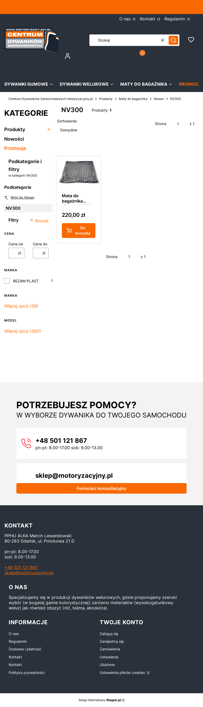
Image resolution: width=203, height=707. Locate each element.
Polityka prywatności (27, 672)
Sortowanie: (67, 121)
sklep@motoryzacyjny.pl (28, 572)
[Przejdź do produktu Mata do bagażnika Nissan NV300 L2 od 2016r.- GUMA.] (78, 173)
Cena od (15, 244)
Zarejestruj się (112, 641)
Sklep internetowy (100, 700)
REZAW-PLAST (26, 281)
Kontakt (15, 657)
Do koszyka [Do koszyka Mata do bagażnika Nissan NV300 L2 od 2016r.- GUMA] (82, 231)
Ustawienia (109, 657)
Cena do (40, 244)
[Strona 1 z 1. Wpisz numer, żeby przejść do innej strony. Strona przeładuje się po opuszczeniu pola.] (177, 123)
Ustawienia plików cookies (123, 672)
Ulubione (107, 664)
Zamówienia (110, 649)
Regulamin (18, 641)
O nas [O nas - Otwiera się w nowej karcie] (125, 18)
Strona (160, 123)
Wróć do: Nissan (19, 197)
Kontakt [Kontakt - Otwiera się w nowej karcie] (148, 18)
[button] (173, 40)
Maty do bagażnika (133, 99)
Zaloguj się (109, 633)
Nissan (159, 99)
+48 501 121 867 (21, 567)
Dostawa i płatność (25, 649)
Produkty (106, 99)
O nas (14, 633)
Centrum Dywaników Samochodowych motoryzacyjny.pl (50, 99)
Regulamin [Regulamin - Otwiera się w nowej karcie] (175, 18)
